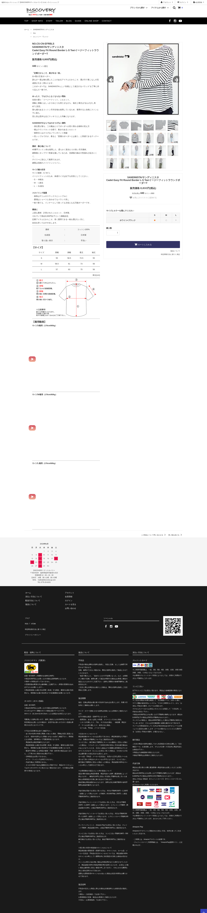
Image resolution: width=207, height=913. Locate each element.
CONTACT (107, 21)
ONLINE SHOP (92, 21)
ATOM (32, 621)
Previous (110, 79)
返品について (175, 251)
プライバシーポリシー (33, 629)
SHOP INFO (37, 21)
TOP (26, 21)
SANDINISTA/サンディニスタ (43, 30)
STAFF (49, 21)
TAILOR (59, 21)
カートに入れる (143, 244)
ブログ (27, 617)
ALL (34, 33)
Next (176, 79)
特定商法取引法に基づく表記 (36, 625)
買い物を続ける (175, 535)
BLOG (69, 21)
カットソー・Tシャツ (40, 37)
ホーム (26, 30)
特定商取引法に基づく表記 (170, 254)
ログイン (183, 2)
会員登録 (199, 2)
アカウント (167, 2)
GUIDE (78, 21)
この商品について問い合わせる (153, 535)
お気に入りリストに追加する (143, 197)
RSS (26, 621)
